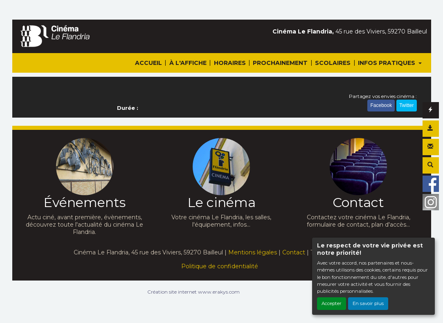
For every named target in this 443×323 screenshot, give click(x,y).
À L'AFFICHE (188, 63)
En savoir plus (368, 303)
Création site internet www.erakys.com (193, 292)
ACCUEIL (148, 63)
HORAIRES (230, 63)
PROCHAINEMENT (280, 63)
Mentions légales (252, 252)
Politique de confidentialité (219, 266)
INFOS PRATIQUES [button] (387, 63)
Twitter (406, 105)
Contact (293, 252)
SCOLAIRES (333, 63)
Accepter (332, 303)
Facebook (381, 105)
